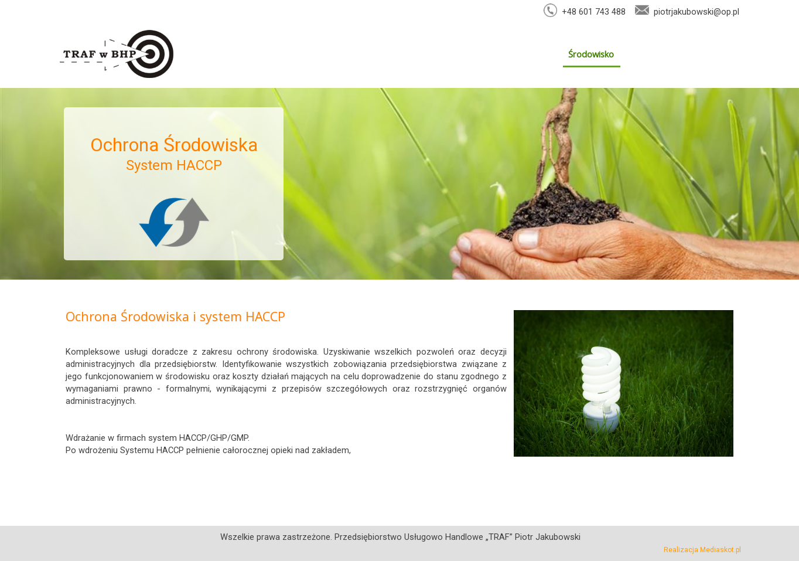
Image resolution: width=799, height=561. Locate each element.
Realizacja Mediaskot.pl (702, 550)
